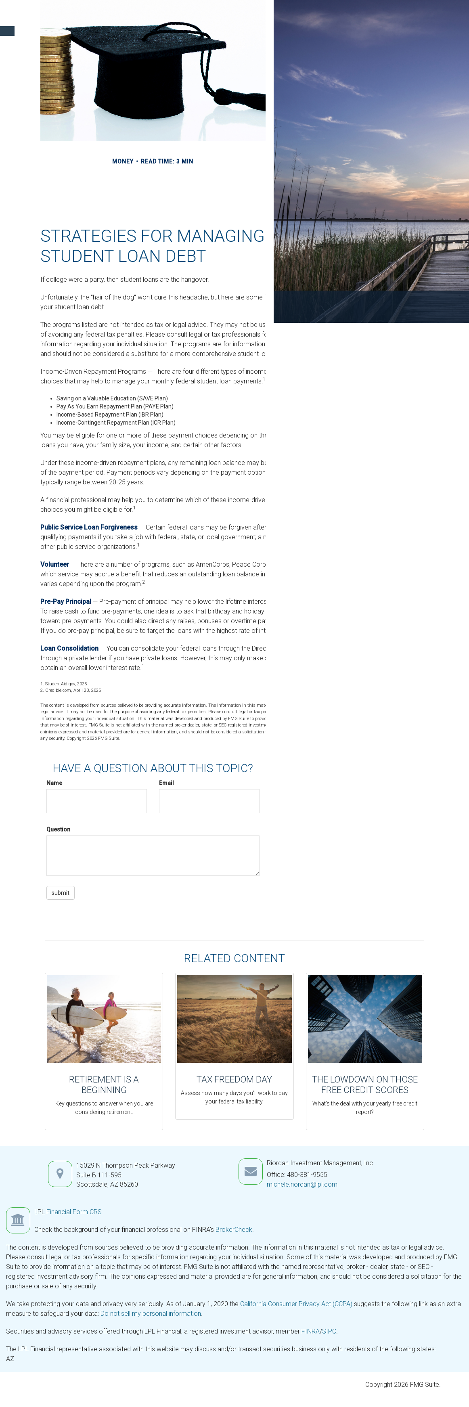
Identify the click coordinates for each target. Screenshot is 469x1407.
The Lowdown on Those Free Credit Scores (365, 1084)
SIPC (329, 1331)
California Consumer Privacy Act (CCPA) (296, 1304)
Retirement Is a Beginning (104, 1084)
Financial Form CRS (74, 1212)
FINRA (311, 1331)
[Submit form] (60, 893)
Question (58, 829)
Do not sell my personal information (150, 1313)
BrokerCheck (234, 1229)
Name (54, 783)
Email (166, 783)
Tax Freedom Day (234, 1079)
